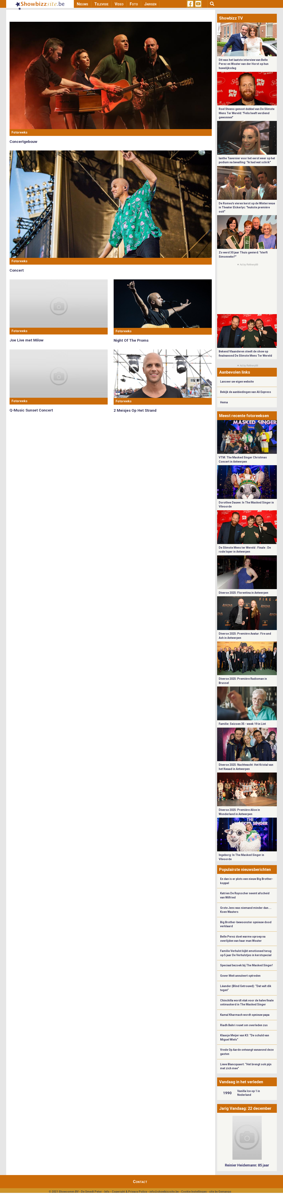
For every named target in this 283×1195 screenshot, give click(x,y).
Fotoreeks (19, 132)
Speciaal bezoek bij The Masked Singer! (246, 965)
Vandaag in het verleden (241, 1081)
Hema (224, 402)
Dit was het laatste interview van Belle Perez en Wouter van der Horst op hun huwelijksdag (243, 64)
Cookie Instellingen (194, 1191)
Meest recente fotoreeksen (244, 415)
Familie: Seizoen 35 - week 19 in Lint (242, 723)
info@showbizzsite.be (164, 1191)
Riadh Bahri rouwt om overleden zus (244, 1025)
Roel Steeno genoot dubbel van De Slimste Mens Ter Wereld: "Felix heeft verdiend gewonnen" (246, 113)
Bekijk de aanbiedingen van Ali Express (245, 392)
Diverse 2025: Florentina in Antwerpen (243, 592)
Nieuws (82, 4)
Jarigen (150, 4)
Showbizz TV (231, 18)
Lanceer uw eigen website (237, 381)
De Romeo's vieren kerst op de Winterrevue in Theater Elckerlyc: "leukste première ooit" (247, 207)
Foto (134, 4)
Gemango (224, 1191)
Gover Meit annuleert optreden (240, 975)
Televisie (101, 4)
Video (119, 4)
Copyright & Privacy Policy (129, 1191)
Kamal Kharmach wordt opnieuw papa (244, 1014)
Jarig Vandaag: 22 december (245, 1108)
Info (106, 1191)
